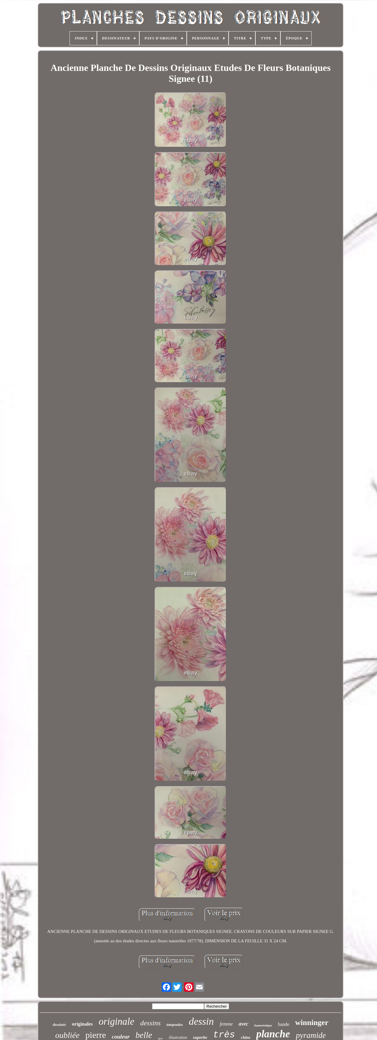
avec (243, 1024)
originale (116, 1021)
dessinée (59, 1024)
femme (226, 1024)
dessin (201, 1021)
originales (82, 1024)
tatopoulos (174, 1024)
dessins (150, 1023)
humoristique (263, 1025)
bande (283, 1024)
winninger (311, 1022)
